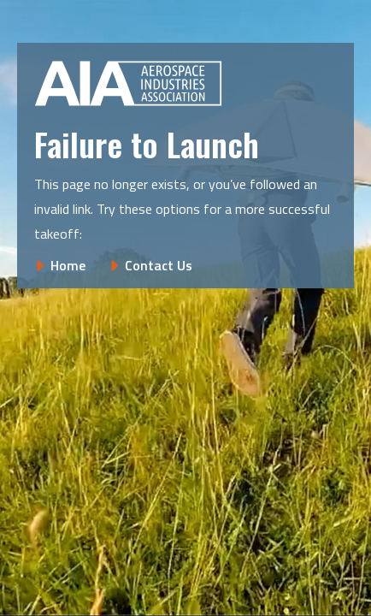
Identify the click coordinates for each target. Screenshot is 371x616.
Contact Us (158, 265)
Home (67, 265)
